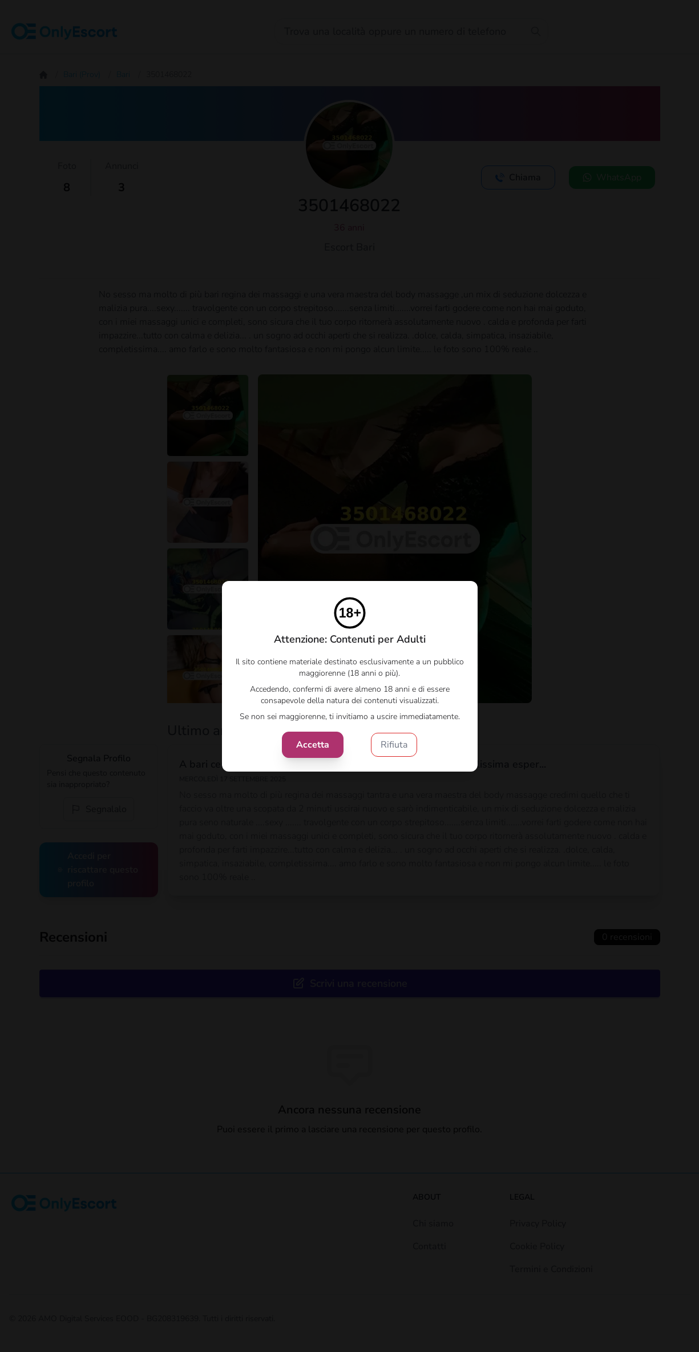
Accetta (312, 744)
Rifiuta (394, 744)
